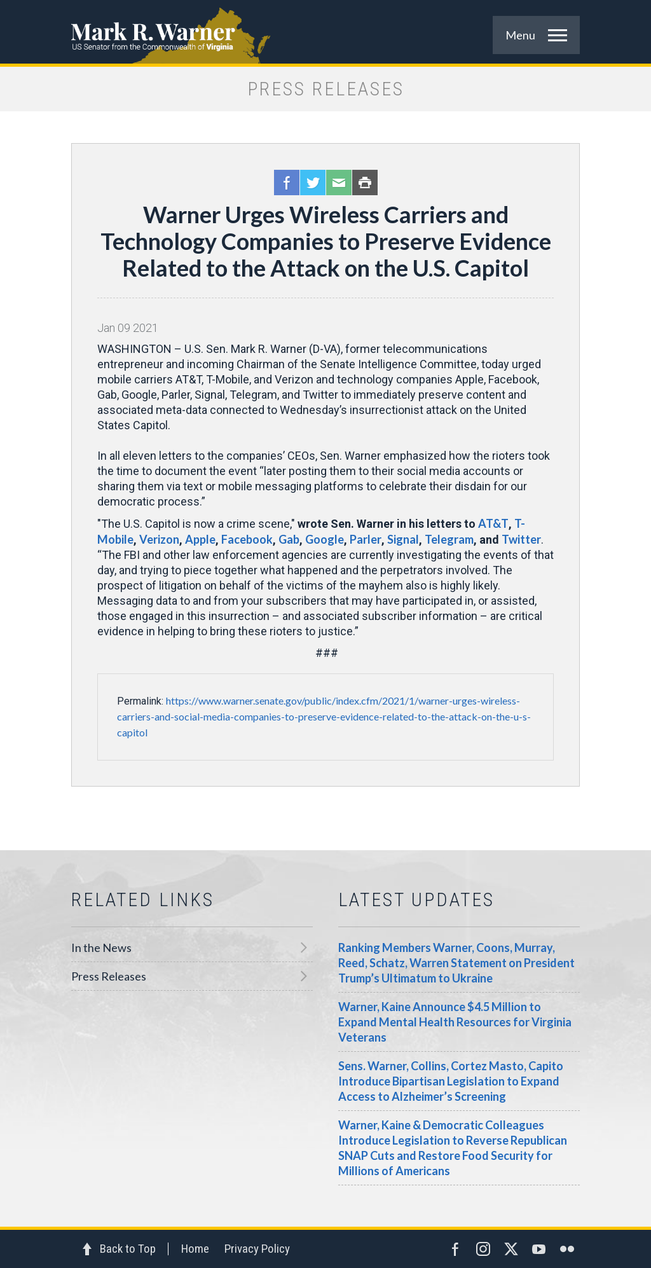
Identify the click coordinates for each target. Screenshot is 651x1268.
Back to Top (128, 1248)
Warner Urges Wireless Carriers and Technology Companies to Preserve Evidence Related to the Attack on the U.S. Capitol (325, 241)
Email (339, 182)
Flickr (567, 1249)
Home (195, 1248)
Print (365, 182)
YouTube (539, 1249)
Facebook (286, 182)
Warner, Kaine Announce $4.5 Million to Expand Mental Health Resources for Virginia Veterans (455, 1022)
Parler (365, 539)
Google (324, 539)
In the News (101, 947)
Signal (403, 539)
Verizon (159, 539)
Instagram (483, 1249)
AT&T (493, 523)
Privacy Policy (257, 1248)
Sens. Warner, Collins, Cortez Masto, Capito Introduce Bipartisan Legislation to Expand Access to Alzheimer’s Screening (450, 1081)
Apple (200, 539)
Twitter (313, 182)
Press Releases (108, 976)
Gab (288, 539)
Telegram (449, 539)
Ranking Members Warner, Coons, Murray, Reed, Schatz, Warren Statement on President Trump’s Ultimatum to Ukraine (456, 963)
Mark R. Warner (325, 32)
